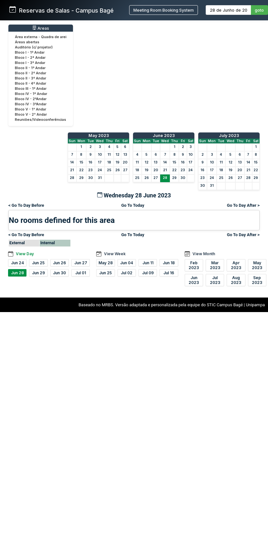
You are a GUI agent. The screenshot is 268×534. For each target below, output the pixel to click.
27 (125, 170)
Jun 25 (38, 262)
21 (72, 170)
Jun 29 (38, 272)
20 (125, 162)
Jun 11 (147, 262)
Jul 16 (168, 272)
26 (117, 170)
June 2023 (164, 135)
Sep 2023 (257, 280)
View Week (115, 253)
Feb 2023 (194, 265)
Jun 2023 (194, 280)
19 (117, 162)
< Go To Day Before (26, 205)
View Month (203, 253)
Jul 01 (80, 272)
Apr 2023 (236, 265)
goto (259, 10)
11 (109, 154)
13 (125, 154)
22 (81, 170)
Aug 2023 (236, 280)
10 (100, 154)
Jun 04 (126, 262)
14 (72, 162)
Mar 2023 (215, 265)
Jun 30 (59, 272)
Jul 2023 (215, 280)
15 (81, 162)
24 (100, 170)
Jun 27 (80, 262)
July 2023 (229, 135)
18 (109, 162)
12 (117, 154)
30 (90, 178)
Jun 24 (17, 262)
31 (100, 178)
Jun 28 (17, 272)
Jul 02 (126, 272)
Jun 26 (59, 262)
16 (90, 162)
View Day (25, 253)
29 (81, 178)
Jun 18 (169, 262)
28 (72, 178)
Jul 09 (148, 272)
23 (90, 170)
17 (100, 162)
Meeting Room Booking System (163, 10)
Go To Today (132, 205)
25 (109, 170)
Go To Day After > (243, 205)
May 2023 (98, 135)
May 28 (105, 262)
